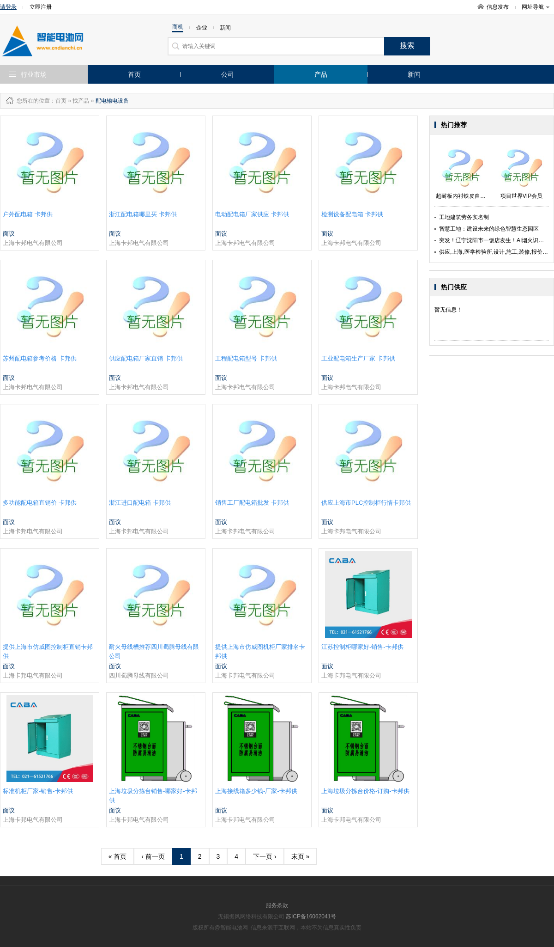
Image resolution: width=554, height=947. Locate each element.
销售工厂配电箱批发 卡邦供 (252, 502)
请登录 (8, 7)
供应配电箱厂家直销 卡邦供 (146, 358)
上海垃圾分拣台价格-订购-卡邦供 (365, 791)
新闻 (414, 74)
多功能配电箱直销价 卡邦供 (40, 502)
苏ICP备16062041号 (311, 916)
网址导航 (535, 7)
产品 (320, 74)
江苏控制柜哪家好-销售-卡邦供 (362, 646)
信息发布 (498, 7)
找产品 (80, 101)
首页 (134, 74)
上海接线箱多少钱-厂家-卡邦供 (256, 791)
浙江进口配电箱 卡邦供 (140, 502)
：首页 (58, 101)
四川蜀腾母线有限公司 (139, 675)
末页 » (300, 856)
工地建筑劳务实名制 (464, 217)
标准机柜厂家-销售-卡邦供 (38, 791)
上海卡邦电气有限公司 (33, 242)
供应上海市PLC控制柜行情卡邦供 (366, 502)
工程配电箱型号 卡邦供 (246, 358)
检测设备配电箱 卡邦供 (352, 214)
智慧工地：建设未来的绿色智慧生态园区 (489, 229)
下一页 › (265, 856)
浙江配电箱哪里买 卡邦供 (143, 214)
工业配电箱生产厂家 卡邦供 (358, 358)
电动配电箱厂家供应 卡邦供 (252, 214)
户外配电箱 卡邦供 (28, 214)
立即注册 (41, 7)
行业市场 (34, 74)
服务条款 (277, 905)
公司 (227, 74)
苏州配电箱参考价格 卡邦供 (40, 358)
